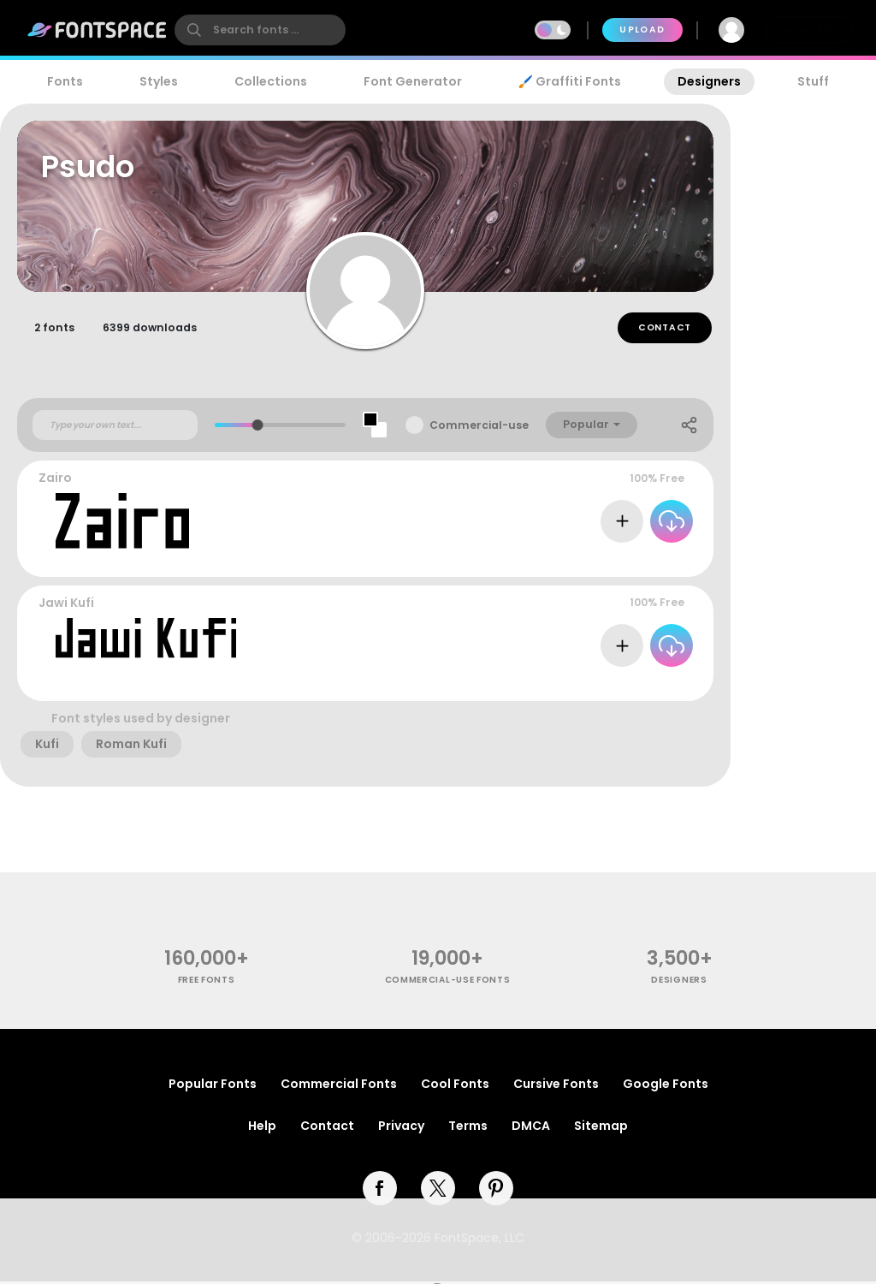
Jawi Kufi (66, 605)
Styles (158, 81)
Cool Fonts (455, 1086)
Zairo (55, 480)
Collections (270, 81)
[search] (260, 30)
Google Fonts (665, 1086)
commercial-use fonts (448, 982)
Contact (664, 330)
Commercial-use (479, 427)
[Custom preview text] (115, 427)
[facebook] (380, 1191)
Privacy (401, 1128)
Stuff (813, 81)
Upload (642, 29)
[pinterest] (496, 1191)
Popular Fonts (213, 1086)
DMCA (531, 1128)
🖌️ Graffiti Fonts (569, 81)
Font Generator (413, 81)
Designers (709, 81)
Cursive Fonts (556, 1086)
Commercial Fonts (339, 1086)
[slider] (257, 427)
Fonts (65, 81)
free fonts (206, 982)
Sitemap (601, 1128)
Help (262, 1128)
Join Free (809, 29)
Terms (468, 1128)
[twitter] (438, 1191)
